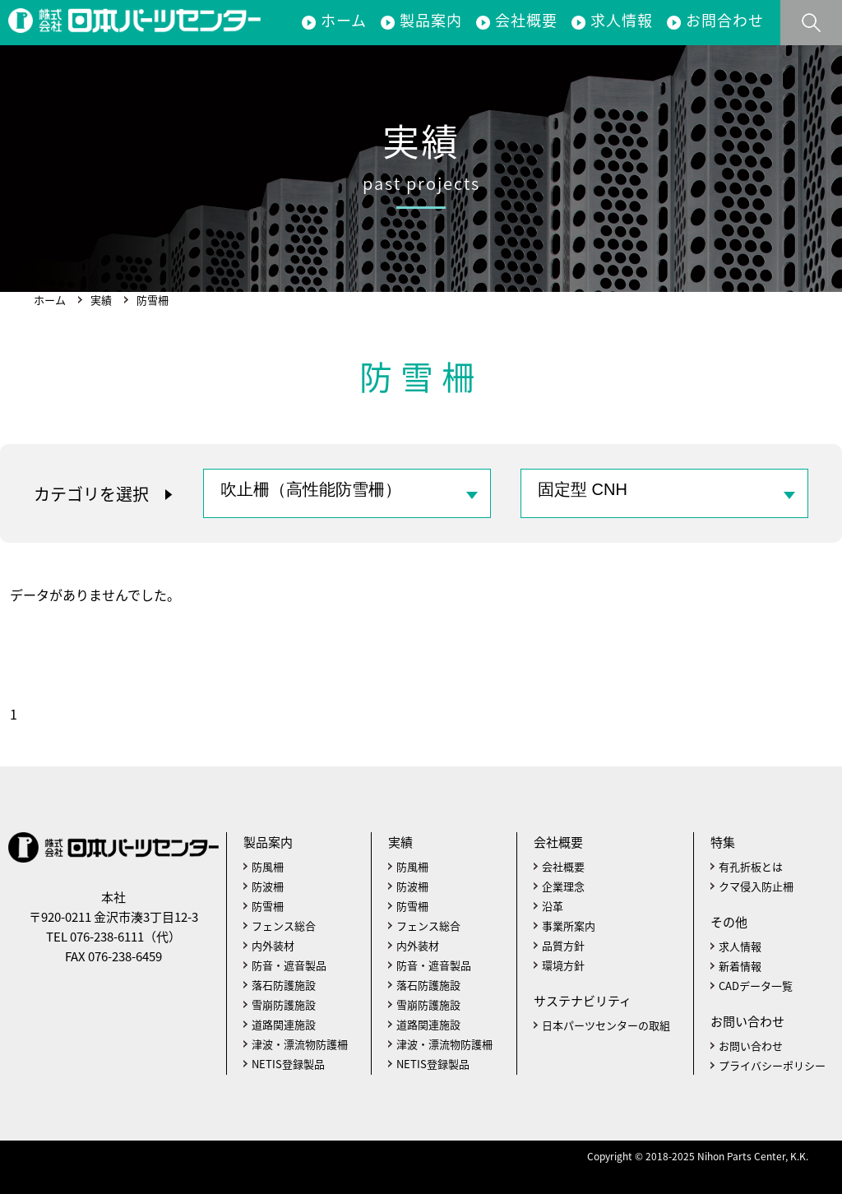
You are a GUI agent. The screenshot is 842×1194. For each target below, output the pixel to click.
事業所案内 (568, 925)
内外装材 (273, 945)
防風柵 (268, 866)
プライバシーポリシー (772, 1065)
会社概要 (526, 20)
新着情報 (740, 966)
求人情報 (621, 20)
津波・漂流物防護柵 (300, 1044)
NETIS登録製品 (288, 1063)
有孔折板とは (751, 866)
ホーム (344, 20)
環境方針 (563, 965)
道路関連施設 (284, 1024)
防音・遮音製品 (289, 965)
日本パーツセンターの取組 (606, 1025)
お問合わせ (725, 20)
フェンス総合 (284, 925)
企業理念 (563, 886)
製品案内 (431, 20)
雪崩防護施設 (284, 1004)
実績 (101, 300)
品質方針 (563, 945)
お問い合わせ (751, 1045)
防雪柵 (268, 906)
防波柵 (268, 886)
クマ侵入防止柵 (756, 886)
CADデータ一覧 (756, 985)
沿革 (552, 906)
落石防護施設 (284, 985)
